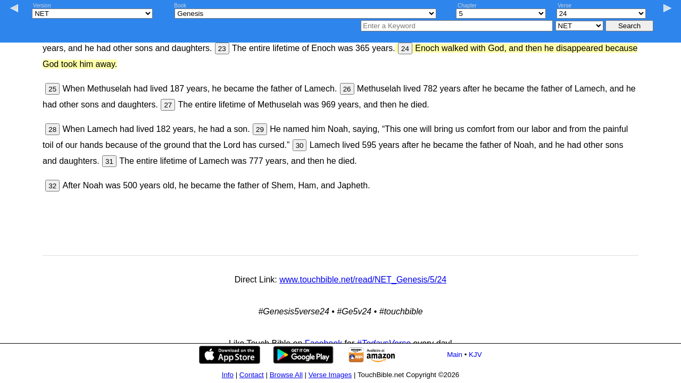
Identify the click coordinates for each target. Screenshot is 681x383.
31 (109, 161)
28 (52, 130)
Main (454, 355)
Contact (251, 375)
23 (222, 49)
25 (52, 89)
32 (52, 186)
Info (228, 375)
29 (260, 130)
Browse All (286, 375)
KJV (475, 355)
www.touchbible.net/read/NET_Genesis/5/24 (362, 279)
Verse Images (330, 375)
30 (300, 145)
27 (168, 105)
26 (347, 89)
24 (405, 49)
